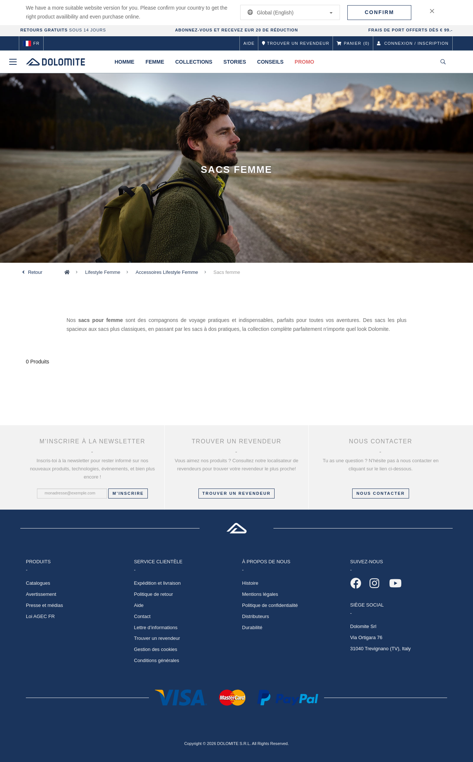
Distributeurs (255, 616)
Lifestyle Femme (102, 272)
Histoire (250, 583)
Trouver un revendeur (237, 493)
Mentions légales (260, 594)
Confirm (379, 12)
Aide (249, 43)
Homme (125, 62)
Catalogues (38, 583)
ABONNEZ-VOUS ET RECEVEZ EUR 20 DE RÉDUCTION (236, 30)
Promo (304, 62)
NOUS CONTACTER (380, 493)
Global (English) (289, 12)
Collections (193, 62)
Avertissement (41, 594)
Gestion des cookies (155, 649)
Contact (142, 616)
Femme (155, 62)
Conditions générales (156, 660)
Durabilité (252, 627)
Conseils (270, 62)
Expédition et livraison (157, 583)
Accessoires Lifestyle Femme (167, 272)
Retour (35, 272)
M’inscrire (128, 493)
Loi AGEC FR (40, 616)
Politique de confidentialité (270, 605)
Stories (235, 62)
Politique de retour (153, 594)
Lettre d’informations (156, 627)
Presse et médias (44, 605)
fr (31, 43)
